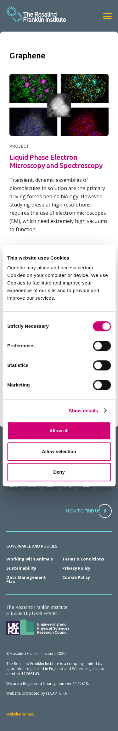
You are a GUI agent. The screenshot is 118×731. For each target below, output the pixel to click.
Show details (83, 410)
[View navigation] (107, 16)
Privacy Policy (76, 568)
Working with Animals (29, 559)
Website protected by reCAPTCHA (36, 693)
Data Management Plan (26, 579)
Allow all (59, 430)
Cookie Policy (76, 577)
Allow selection (59, 451)
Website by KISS (20, 714)
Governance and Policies (31, 546)
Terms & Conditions (83, 559)
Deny (59, 472)
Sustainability (21, 568)
